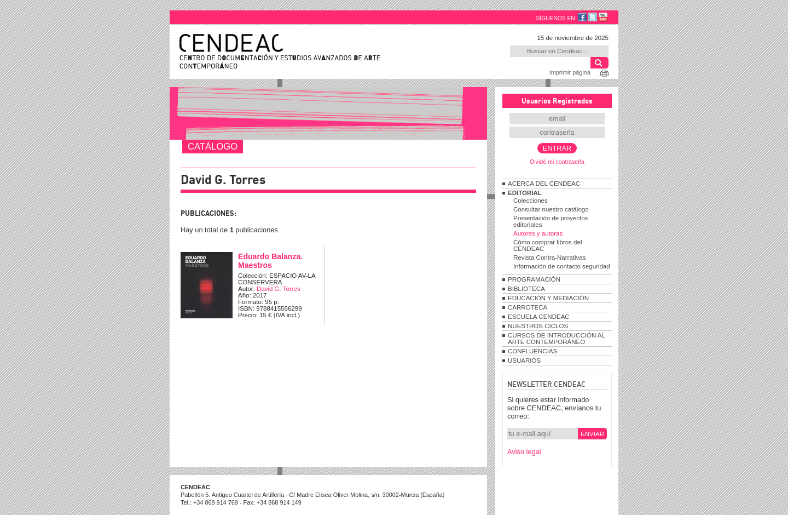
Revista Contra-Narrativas (549, 257)
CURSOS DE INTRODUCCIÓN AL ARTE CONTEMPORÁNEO (556, 338)
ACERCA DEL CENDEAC (544, 183)
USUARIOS (524, 360)
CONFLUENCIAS (532, 351)
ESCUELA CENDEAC (539, 316)
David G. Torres (278, 288)
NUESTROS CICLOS (538, 326)
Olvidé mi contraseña (557, 161)
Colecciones (530, 200)
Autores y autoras (538, 233)
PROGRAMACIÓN (534, 279)
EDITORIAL (525, 193)
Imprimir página (569, 72)
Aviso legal (524, 452)
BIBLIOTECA (526, 288)
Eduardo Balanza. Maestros (270, 261)
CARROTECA (527, 307)
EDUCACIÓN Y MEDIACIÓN (548, 298)
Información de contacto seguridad (561, 266)
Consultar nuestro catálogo (551, 209)
